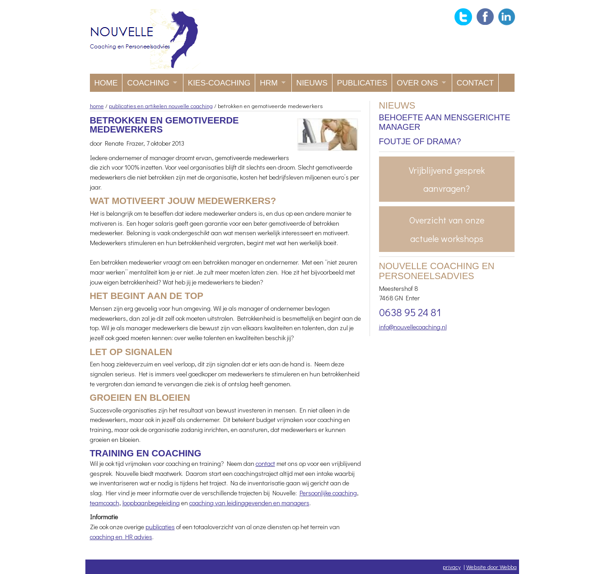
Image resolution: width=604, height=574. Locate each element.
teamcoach (104, 502)
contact (265, 463)
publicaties (160, 526)
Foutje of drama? (420, 141)
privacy (452, 566)
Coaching (149, 85)
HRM (270, 85)
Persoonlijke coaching (328, 493)
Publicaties (362, 82)
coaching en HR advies (121, 536)
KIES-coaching (219, 82)
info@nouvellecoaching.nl (413, 327)
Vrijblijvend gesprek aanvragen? (447, 179)
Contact (475, 82)
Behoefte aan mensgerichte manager (444, 122)
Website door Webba (491, 566)
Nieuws (312, 82)
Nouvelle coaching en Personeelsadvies (145, 39)
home (97, 105)
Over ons (418, 85)
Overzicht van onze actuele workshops (446, 229)
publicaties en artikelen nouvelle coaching (161, 105)
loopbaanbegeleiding (151, 502)
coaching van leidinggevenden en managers (249, 502)
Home (106, 82)
